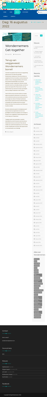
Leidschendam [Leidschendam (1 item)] (37, 277)
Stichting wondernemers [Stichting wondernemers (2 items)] (37, 304)
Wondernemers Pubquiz (7, 374)
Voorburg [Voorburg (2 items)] (36, 309)
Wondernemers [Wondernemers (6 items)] (37, 317)
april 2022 (37, 167)
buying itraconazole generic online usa (39, 113)
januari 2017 (38, 212)
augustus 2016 (38, 222)
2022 (35, 22)
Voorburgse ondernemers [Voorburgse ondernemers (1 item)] (37, 312)
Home (4, 12)
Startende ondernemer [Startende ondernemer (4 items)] (36, 297)
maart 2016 (37, 235)
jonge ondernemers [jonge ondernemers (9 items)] (37, 275)
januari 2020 (38, 176)
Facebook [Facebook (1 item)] (36, 270)
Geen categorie (10, 131)
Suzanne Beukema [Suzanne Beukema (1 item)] (37, 307)
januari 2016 (38, 242)
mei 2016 (37, 229)
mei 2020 (37, 173)
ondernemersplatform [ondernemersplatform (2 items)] (38, 290)
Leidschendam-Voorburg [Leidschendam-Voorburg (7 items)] (37, 281)
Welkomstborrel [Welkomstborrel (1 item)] (37, 315)
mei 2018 (37, 196)
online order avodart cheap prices (38, 96)
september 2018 (38, 190)
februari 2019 (38, 186)
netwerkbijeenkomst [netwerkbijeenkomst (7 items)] (38, 283)
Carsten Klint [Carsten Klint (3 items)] (36, 263)
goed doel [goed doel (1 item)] (36, 272)
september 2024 (38, 134)
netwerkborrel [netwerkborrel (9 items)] (37, 285)
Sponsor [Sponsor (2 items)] (36, 294)
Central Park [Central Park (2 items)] (36, 265)
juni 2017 (37, 206)
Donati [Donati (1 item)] (35, 267)
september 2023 (38, 147)
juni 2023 (37, 150)
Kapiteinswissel (38, 46)
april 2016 (37, 232)
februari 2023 (38, 157)
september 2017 (38, 203)
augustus (39, 22)
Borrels (5, 16)
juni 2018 (37, 193)
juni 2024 (37, 137)
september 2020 (38, 170)
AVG (3, 354)
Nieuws (17, 12)
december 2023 (38, 144)
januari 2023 (38, 160)
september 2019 (38, 180)
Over (11, 12)
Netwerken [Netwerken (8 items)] (36, 288)
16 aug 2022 (8, 54)
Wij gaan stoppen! (39, 51)
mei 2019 (37, 183)
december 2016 (38, 216)
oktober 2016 (38, 219)
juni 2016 (37, 225)
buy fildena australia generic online (38, 105)
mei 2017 (37, 209)
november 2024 (38, 131)
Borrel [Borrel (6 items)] (35, 261)
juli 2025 (37, 128)
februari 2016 (38, 239)
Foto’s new (25, 12)
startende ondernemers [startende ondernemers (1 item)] (37, 301)
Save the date (38, 65)
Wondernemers (17, 54)
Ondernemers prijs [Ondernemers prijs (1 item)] (38, 292)
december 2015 (38, 245)
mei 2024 (37, 141)
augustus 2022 (38, 163)
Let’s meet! (37, 56)
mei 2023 (37, 154)
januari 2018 (38, 199)
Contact (13, 16)
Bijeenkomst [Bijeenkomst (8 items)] (36, 259)
